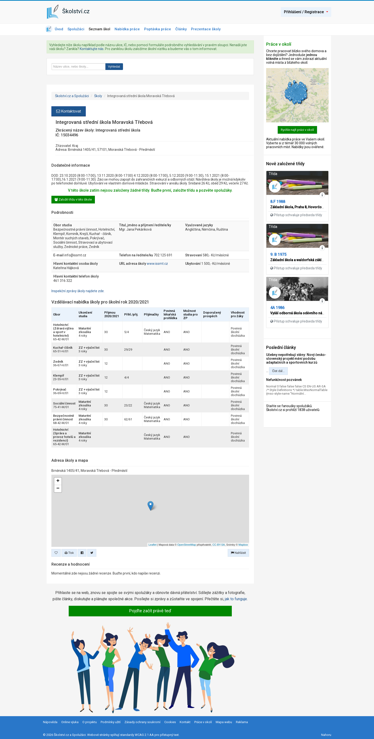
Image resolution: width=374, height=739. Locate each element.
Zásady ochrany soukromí (142, 722)
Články (181, 29)
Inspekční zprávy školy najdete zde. (77, 291)
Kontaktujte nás (92, 49)
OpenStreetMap (186, 544)
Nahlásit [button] (238, 553)
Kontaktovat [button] (68, 111)
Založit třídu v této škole (73, 199)
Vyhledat (114, 66)
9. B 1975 (278, 254)
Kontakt (185, 722)
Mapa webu (224, 722)
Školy (98, 96)
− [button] (57, 488)
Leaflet (152, 544)
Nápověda (50, 722)
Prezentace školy (206, 29)
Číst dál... (278, 371)
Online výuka (70, 722)
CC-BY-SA (218, 544)
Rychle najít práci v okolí (297, 130)
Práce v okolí (203, 722)
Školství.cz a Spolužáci (72, 96)
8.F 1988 (277, 201)
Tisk (69, 553)
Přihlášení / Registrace (306, 12)
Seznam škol (99, 29)
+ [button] (57, 481)
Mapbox (243, 544)
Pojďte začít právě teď (150, 610)
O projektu (89, 722)
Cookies (170, 722)
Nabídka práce (127, 29)
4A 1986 (277, 307)
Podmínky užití (111, 722)
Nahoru (326, 735)
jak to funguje (236, 599)
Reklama (242, 722)
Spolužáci (75, 29)
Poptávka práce (157, 29)
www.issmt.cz (157, 263)
